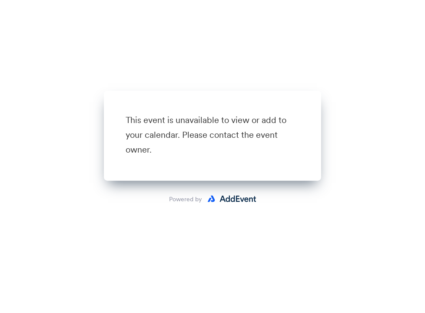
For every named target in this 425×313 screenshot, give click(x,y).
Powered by (185, 199)
